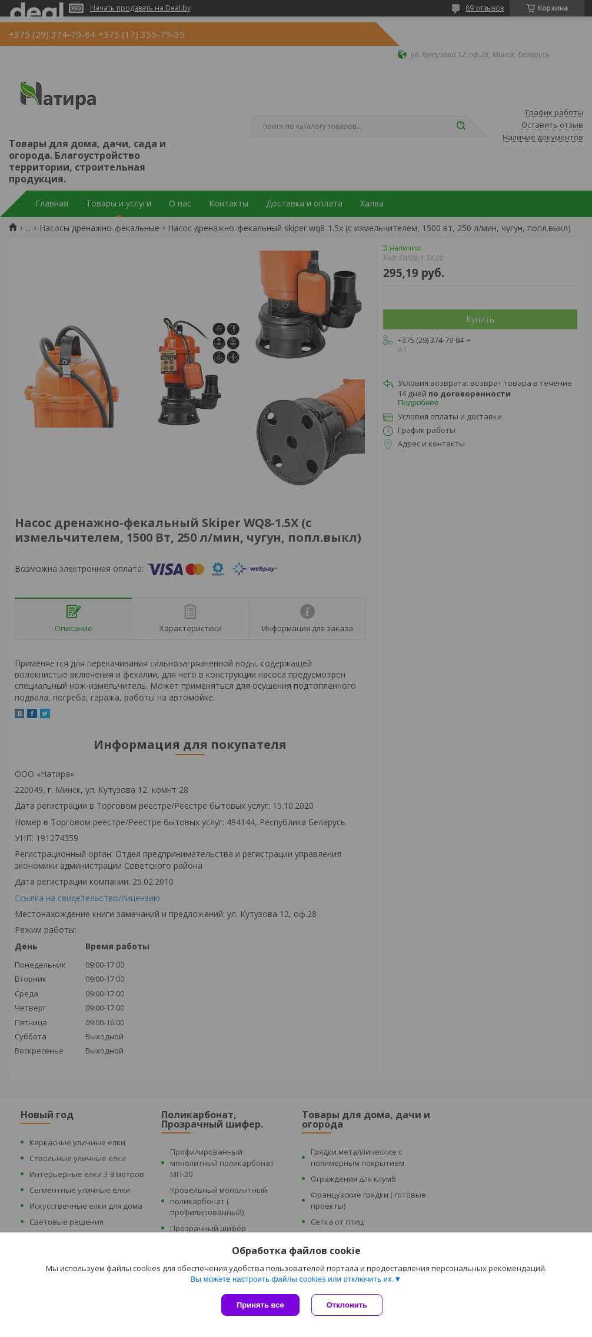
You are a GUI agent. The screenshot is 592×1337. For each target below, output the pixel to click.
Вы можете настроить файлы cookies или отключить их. (292, 1279)
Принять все (260, 1305)
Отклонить (347, 1305)
